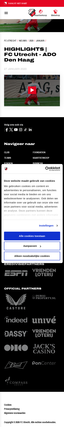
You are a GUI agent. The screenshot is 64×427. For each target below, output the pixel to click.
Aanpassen (32, 245)
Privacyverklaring (12, 408)
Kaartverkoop (41, 157)
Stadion (8, 163)
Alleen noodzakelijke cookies (32, 255)
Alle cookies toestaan (32, 236)
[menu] (6, 13)
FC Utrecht (10, 40)
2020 (31, 40)
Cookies (7, 404)
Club (6, 152)
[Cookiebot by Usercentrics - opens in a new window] (45, 169)
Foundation (39, 152)
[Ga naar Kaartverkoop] (40, 13)
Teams (7, 157)
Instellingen (46, 225)
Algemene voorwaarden (14, 413)
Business (38, 163)
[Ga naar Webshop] (55, 13)
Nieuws (23, 40)
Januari (40, 40)
